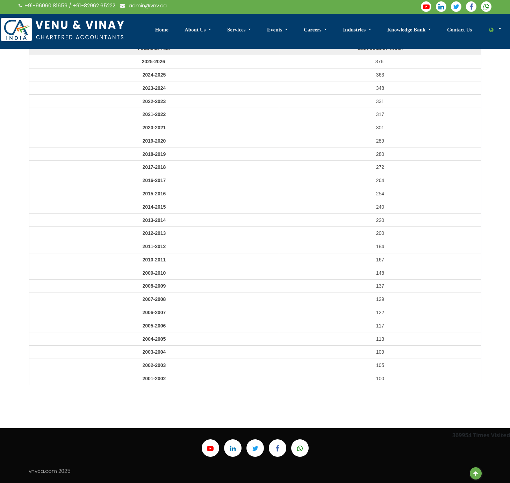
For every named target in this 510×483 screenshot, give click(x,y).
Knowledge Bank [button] (407, 30)
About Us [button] (196, 30)
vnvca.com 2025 (50, 471)
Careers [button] (313, 30)
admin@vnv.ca (143, 5)
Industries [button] (355, 30)
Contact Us (459, 30)
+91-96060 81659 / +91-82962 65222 (68, 5)
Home (161, 30)
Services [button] (237, 30)
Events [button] (275, 30)
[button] (492, 30)
